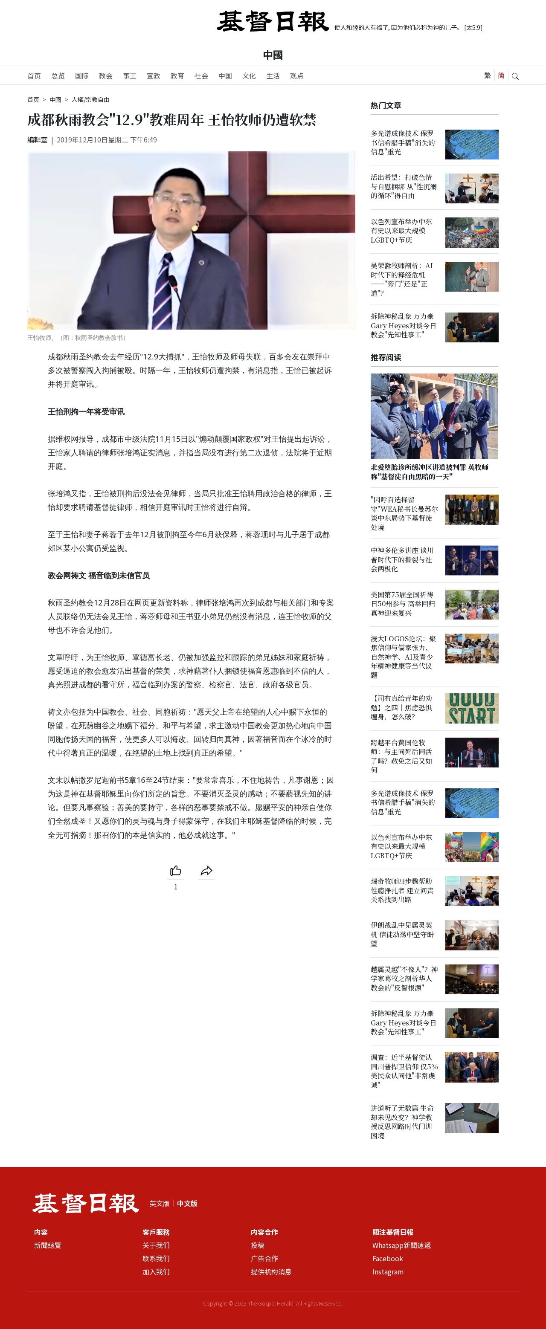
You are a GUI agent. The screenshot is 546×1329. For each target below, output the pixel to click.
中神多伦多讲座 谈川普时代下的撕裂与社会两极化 (402, 560)
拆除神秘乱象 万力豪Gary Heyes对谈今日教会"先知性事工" (403, 325)
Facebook (387, 1258)
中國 (273, 54)
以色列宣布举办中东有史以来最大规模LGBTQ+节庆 (401, 231)
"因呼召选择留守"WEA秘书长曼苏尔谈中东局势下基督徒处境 (404, 513)
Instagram (388, 1271)
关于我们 (156, 1245)
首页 (34, 75)
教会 (106, 75)
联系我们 (156, 1258)
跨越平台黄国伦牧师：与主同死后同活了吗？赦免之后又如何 (401, 756)
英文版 (159, 1203)
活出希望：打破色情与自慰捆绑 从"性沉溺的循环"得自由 (404, 187)
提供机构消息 (271, 1271)
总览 (58, 75)
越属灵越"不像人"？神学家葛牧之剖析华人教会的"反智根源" (404, 978)
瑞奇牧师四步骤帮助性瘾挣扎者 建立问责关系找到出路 (402, 890)
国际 (82, 75)
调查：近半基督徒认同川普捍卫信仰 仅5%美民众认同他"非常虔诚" (404, 1071)
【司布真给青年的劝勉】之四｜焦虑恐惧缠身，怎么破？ (401, 708)
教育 (177, 75)
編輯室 (37, 139)
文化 (249, 75)
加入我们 (156, 1271)
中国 (225, 75)
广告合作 (264, 1258)
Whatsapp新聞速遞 (401, 1245)
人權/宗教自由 (91, 99)
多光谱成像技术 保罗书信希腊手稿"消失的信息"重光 (403, 142)
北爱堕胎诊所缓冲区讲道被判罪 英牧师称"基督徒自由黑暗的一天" (429, 472)
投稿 (257, 1245)
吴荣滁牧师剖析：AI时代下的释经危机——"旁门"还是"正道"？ (402, 279)
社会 (201, 75)
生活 (273, 75)
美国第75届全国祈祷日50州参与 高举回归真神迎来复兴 (403, 604)
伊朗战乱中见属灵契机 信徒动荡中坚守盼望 (402, 935)
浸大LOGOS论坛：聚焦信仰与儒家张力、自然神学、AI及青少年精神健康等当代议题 (403, 657)
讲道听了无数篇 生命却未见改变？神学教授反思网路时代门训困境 (402, 1122)
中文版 (187, 1203)
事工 (129, 75)
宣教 (153, 75)
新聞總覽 (47, 1245)
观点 (297, 75)
